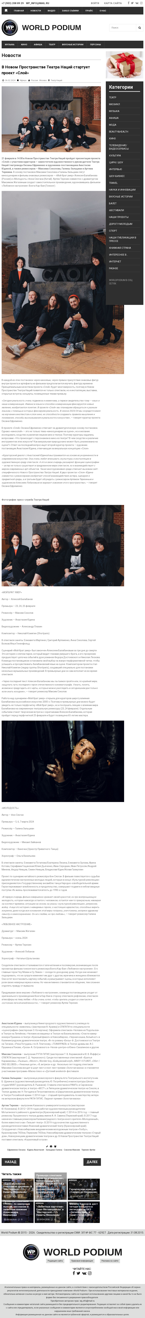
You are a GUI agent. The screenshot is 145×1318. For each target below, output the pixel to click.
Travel (113, 182)
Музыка (9, 44)
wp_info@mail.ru (87, 1301)
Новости (36, 10)
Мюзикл (114, 104)
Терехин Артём (88, 1150)
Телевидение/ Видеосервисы (119, 147)
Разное (113, 268)
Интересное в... (118, 254)
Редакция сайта (55, 1261)
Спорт (113, 230)
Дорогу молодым (120, 224)
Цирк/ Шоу (116, 162)
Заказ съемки (70, 10)
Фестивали (116, 210)
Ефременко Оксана (16, 1150)
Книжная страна (120, 247)
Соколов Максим (72, 1150)
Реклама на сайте (110, 1261)
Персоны (95, 44)
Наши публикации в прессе (122, 239)
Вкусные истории (72, 44)
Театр (52, 44)
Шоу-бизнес (117, 176)
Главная (19, 10)
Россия (34, 80)
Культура (115, 155)
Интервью (115, 169)
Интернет (115, 261)
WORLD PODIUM (51, 27)
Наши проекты (119, 217)
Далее (92, 1162)
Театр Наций (56, 80)
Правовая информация (82, 1261)
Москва (43, 80)
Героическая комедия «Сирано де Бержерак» (83, 1190)
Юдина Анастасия (35, 1150)
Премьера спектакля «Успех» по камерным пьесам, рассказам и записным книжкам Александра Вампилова (16, 1208)
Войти (94, 3)
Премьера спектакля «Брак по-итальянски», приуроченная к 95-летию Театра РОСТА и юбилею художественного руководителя (50, 1183)
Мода (112, 124)
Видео (51, 10)
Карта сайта (113, 3)
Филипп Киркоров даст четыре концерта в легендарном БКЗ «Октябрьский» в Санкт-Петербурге (83, 1209)
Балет (113, 203)
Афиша (38, 44)
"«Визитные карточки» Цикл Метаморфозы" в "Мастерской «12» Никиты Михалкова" (50, 1210)
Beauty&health (118, 131)
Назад (10, 1162)
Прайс (89, 10)
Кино (24, 44)
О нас (103, 10)
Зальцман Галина (54, 1150)
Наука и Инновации (122, 189)
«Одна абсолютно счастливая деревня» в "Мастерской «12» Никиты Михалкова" (17, 1187)
